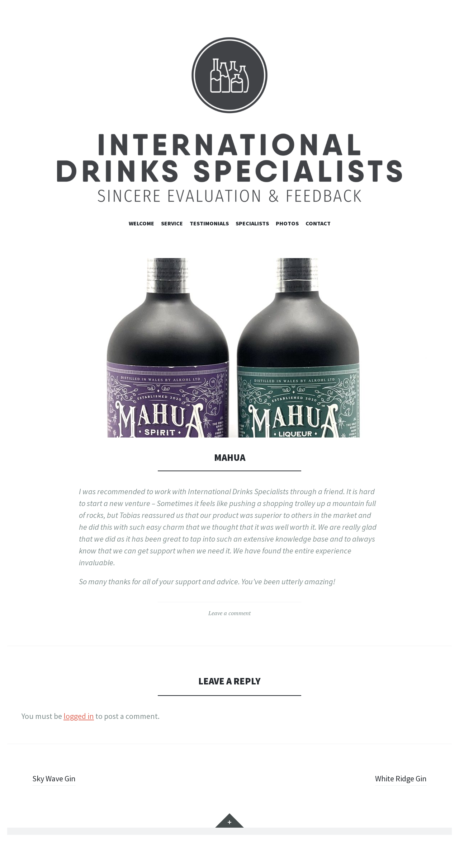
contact (318, 223)
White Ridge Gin (401, 778)
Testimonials (209, 223)
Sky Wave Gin (54, 778)
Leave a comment (229, 613)
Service (172, 223)
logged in (78, 716)
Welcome (141, 223)
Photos (287, 223)
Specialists (252, 223)
